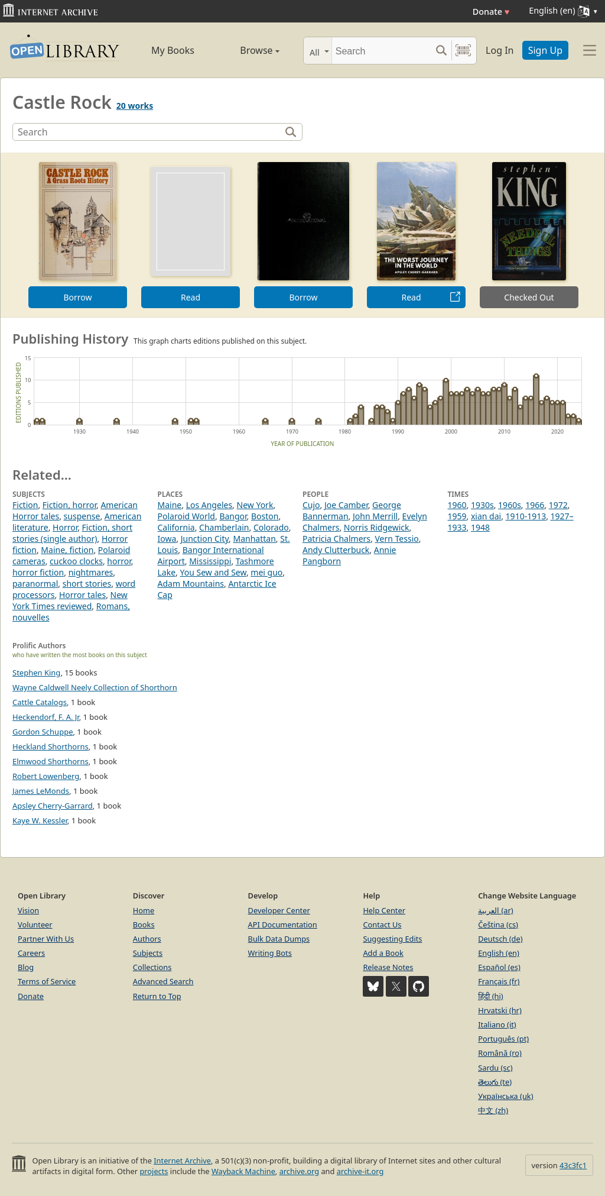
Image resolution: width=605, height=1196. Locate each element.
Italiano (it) (497, 1024)
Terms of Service (47, 981)
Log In (499, 50)
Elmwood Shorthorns (50, 761)
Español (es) (499, 967)
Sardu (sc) (495, 1067)
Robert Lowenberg (45, 776)
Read (190, 297)
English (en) (498, 953)
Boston (264, 516)
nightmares (91, 572)
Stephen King (36, 672)
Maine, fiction (67, 549)
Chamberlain (224, 527)
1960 (457, 504)
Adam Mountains (191, 583)
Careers (31, 953)
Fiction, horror (69, 504)
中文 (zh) (493, 1110)
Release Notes (388, 967)
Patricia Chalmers (336, 538)
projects (153, 1171)
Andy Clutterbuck (335, 549)
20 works (134, 105)
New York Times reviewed (70, 600)
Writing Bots (270, 953)
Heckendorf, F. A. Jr (45, 717)
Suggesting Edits (392, 938)
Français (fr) (498, 981)
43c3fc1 (573, 1165)
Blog (26, 967)
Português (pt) (503, 1038)
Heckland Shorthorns (50, 746)
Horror (65, 527)
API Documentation (282, 924)
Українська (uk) (505, 1096)
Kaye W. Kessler (39, 820)
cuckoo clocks (76, 561)
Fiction (25, 504)
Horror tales (82, 594)
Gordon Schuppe (42, 731)
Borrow (77, 297)
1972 (558, 504)
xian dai (486, 516)
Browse (247, 50)
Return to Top (157, 996)
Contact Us (382, 924)
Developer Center (279, 910)
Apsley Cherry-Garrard (52, 805)
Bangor (232, 516)
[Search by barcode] (463, 50)
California (176, 527)
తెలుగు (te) (495, 1082)
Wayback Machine (243, 1171)
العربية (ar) (495, 910)
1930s (482, 504)
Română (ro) (500, 1053)
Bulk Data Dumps (279, 938)
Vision (28, 910)
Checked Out (529, 297)
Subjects (147, 953)
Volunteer (35, 924)
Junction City (205, 538)
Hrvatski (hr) (500, 1010)
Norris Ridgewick (376, 527)
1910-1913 (526, 516)
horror (119, 561)
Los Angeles (209, 504)
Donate (491, 11)
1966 (534, 504)
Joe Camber (346, 504)
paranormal (35, 583)
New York (255, 504)
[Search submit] (441, 50)
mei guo (266, 572)
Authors (147, 938)
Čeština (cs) (498, 924)
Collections (152, 967)
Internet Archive (182, 1160)
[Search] (381, 50)
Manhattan (254, 538)
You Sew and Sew (213, 572)
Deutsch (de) (500, 938)
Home (143, 910)
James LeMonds (40, 791)
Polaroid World (186, 516)
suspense (82, 516)
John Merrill (375, 516)
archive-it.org (360, 1171)
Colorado (271, 527)
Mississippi (210, 561)
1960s (509, 504)
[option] (77, 235)
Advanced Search (163, 981)
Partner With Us (46, 938)
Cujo (311, 504)
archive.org (299, 1171)
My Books (172, 50)
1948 (480, 527)
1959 (457, 516)
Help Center (384, 910)
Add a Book (383, 953)
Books (144, 924)
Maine (170, 504)
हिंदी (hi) (490, 996)
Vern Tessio (396, 538)
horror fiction (38, 572)
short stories (87, 583)
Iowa (167, 538)
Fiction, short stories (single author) (72, 533)
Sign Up (545, 50)
